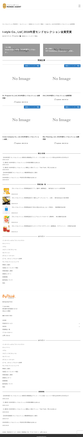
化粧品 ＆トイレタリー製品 (29, 36)
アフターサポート (7, 332)
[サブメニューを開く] (79, 323)
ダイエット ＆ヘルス (8, 255)
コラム (4, 246)
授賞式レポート (6, 273)
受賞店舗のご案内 (7, 270)
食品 (3, 283)
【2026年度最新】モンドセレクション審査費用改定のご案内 (19, 172)
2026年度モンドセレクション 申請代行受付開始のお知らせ (19, 177)
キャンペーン (6, 243)
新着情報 (5, 277)
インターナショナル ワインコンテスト (13, 240)
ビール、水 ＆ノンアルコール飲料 (12, 258)
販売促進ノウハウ (7, 280)
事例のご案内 (6, 264)
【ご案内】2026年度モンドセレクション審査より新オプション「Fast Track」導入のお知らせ (29, 167)
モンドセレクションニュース (10, 261)
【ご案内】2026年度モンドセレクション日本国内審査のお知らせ (21, 162)
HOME (4, 320)
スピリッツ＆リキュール (9, 249)
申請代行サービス (7, 323)
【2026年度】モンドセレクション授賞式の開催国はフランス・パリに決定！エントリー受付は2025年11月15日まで (35, 157)
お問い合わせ (6, 335)
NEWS (4, 326)
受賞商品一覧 (6, 329)
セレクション (6, 252)
